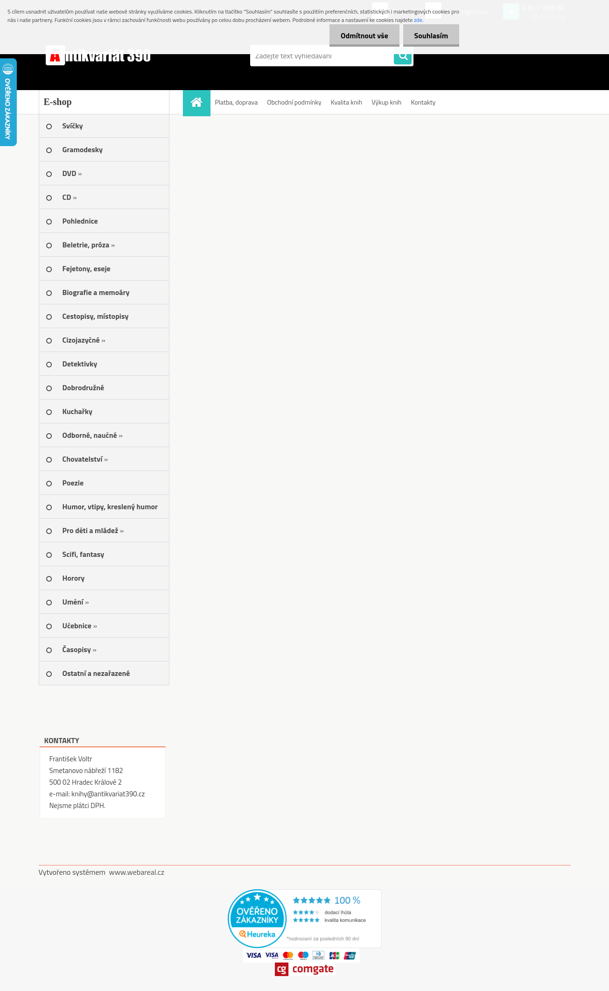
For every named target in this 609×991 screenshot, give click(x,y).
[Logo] (103, 55)
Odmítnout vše (363, 35)
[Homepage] (199, 102)
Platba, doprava (236, 102)
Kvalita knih (346, 102)
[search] (402, 56)
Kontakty (423, 102)
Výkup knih (386, 102)
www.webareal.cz (136, 872)
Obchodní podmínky (294, 102)
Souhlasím (430, 35)
